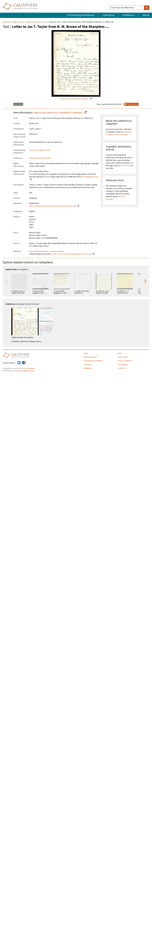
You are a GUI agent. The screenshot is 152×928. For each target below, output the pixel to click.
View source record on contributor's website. (58, 113)
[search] (146, 7)
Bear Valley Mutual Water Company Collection (47, 251)
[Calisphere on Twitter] (19, 362)
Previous (6, 281)
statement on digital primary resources (119, 133)
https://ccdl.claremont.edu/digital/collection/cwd (71, 254)
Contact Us (122, 368)
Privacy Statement (125, 361)
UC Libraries (30, 368)
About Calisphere (90, 357)
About (146, 15)
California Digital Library (24, 370)
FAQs (120, 353)
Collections (108, 15)
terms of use (125, 165)
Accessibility (123, 364)
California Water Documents (37, 22)
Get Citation (18, 104)
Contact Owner (131, 104)
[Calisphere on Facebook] (23, 362)
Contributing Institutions (80, 15)
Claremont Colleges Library (13, 22)
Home (85, 353)
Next (145, 281)
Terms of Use (123, 357)
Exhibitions (128, 15)
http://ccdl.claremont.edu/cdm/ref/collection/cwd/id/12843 (52, 206)
